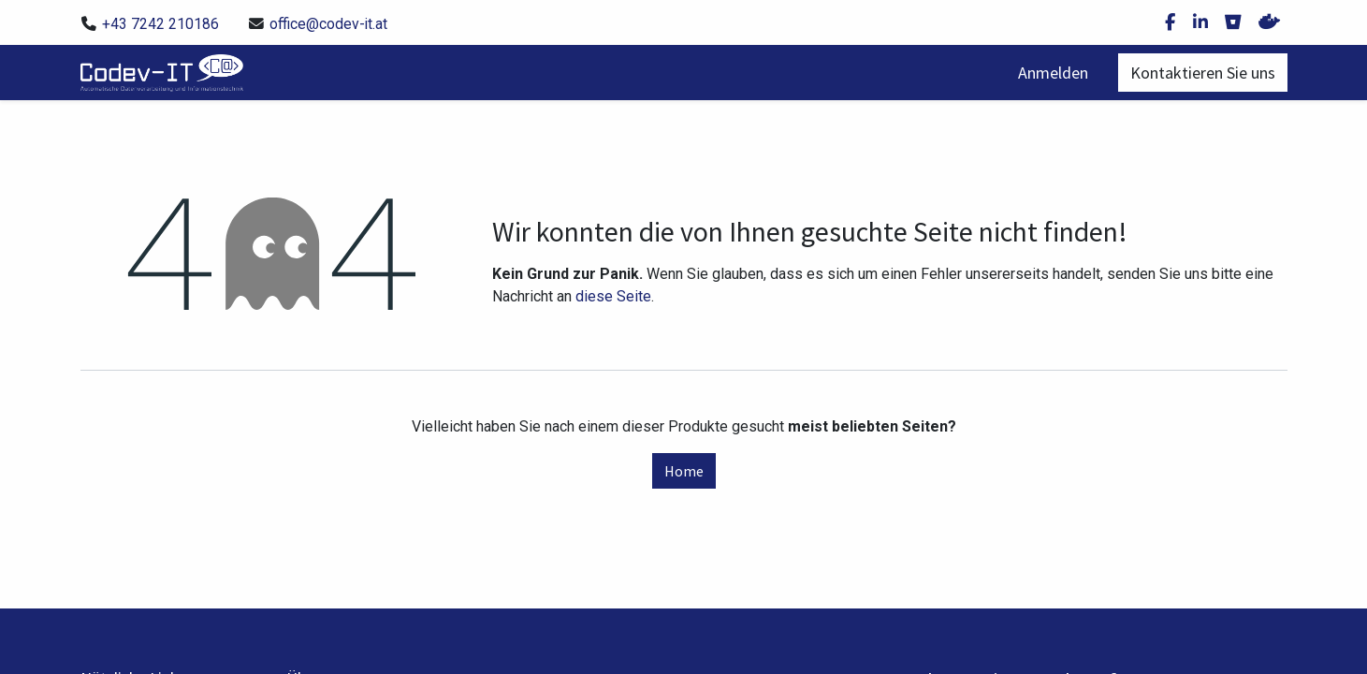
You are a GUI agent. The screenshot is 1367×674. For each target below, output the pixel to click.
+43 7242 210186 (160, 24)
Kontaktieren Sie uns (1202, 72)
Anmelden (1053, 72)
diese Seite (613, 296)
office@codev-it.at (328, 24)
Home (684, 471)
